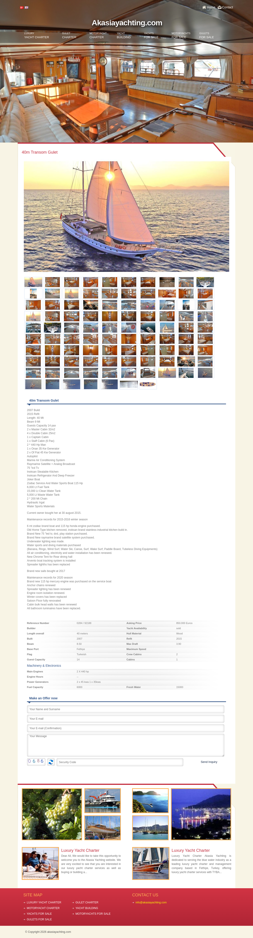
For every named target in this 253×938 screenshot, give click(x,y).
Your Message (125, 745)
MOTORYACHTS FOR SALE (93, 913)
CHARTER (69, 35)
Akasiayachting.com (127, 22)
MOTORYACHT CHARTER (43, 908)
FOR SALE (151, 35)
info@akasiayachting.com (151, 902)
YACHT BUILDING (86, 908)
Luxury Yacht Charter (80, 850)
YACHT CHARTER (36, 35)
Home (211, 7)
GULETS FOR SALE (39, 919)
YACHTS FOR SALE (39, 913)
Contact (227, 7)
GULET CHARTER (86, 902)
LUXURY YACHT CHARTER (44, 902)
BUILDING (124, 35)
